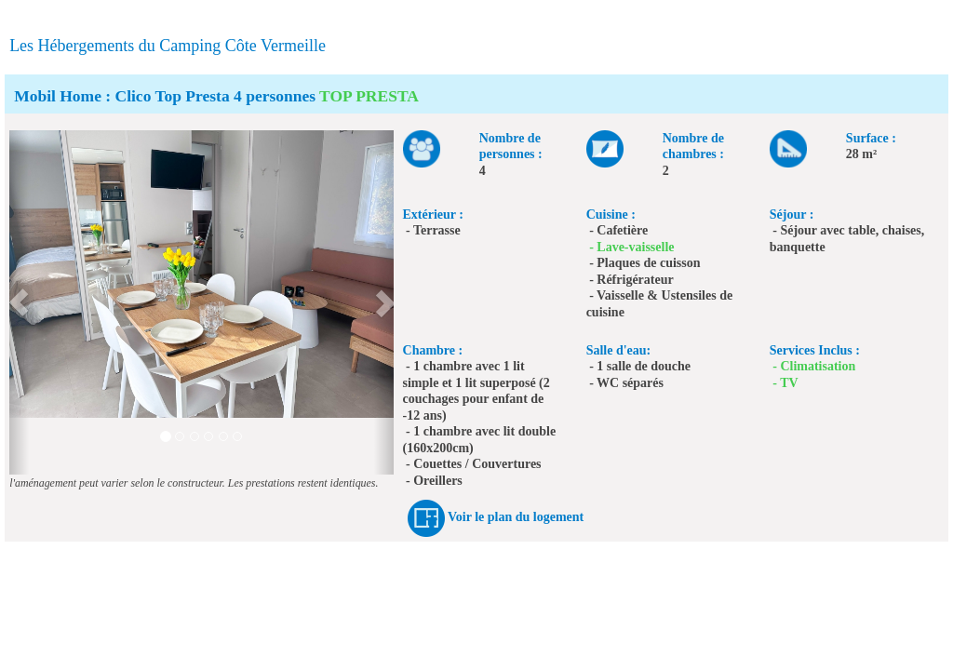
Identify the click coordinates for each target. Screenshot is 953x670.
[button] (19, 302)
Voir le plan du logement (516, 517)
